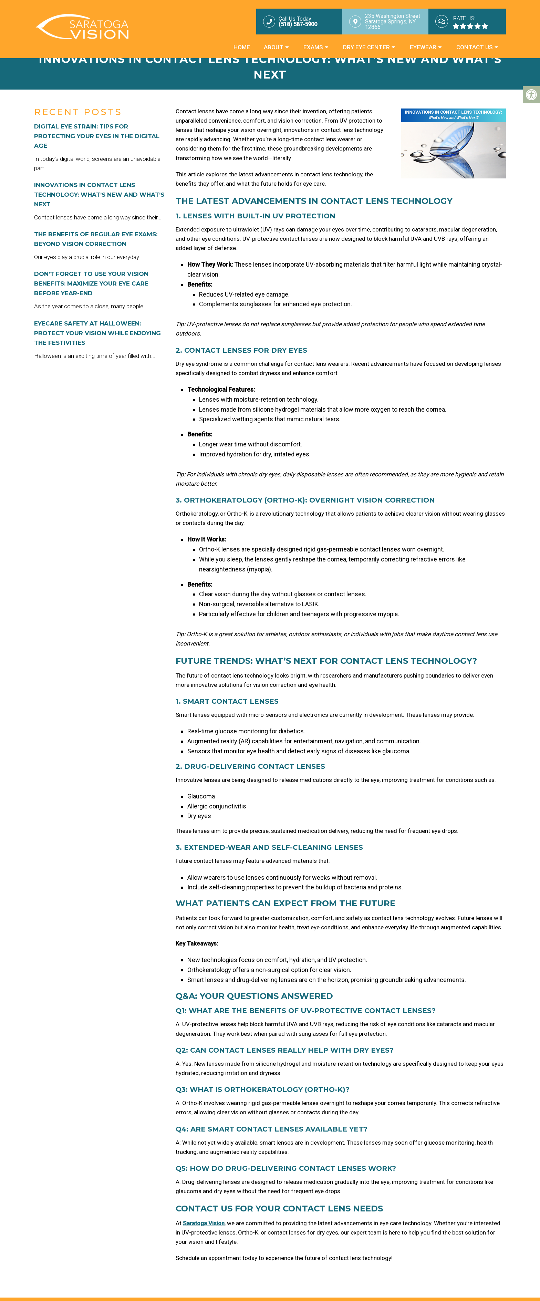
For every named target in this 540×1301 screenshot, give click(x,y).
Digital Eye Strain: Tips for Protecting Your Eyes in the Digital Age (96, 136)
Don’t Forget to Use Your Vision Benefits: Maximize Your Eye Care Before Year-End (91, 283)
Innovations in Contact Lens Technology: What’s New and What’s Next (99, 195)
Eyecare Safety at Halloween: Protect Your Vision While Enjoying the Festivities (97, 333)
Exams (313, 47)
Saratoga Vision (204, 1223)
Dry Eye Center (366, 47)
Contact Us (474, 47)
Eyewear (423, 47)
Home (241, 47)
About (273, 47)
